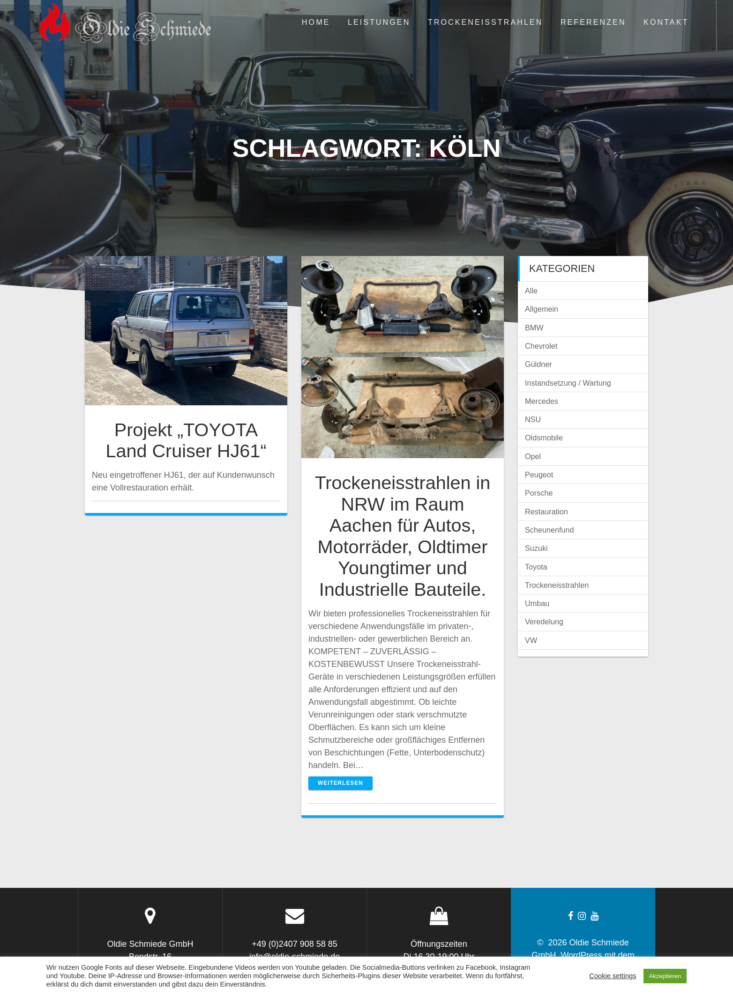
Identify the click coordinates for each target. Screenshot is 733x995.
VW (531, 640)
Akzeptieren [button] (665, 976)
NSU (533, 419)
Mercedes (541, 401)
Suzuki (536, 548)
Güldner (538, 364)
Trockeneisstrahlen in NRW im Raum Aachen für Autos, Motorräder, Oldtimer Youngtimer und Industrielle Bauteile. (403, 536)
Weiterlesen (340, 783)
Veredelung (544, 621)
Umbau (537, 603)
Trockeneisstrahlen (485, 22)
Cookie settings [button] (612, 976)
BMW (534, 327)
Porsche (539, 493)
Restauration (546, 511)
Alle (531, 290)
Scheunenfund (549, 530)
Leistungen (379, 22)
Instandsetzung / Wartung (568, 383)
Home (316, 22)
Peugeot (539, 474)
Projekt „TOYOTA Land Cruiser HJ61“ (185, 440)
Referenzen (593, 22)
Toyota (536, 567)
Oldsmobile (544, 437)
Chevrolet (541, 346)
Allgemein (541, 309)
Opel (533, 456)
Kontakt (665, 22)
